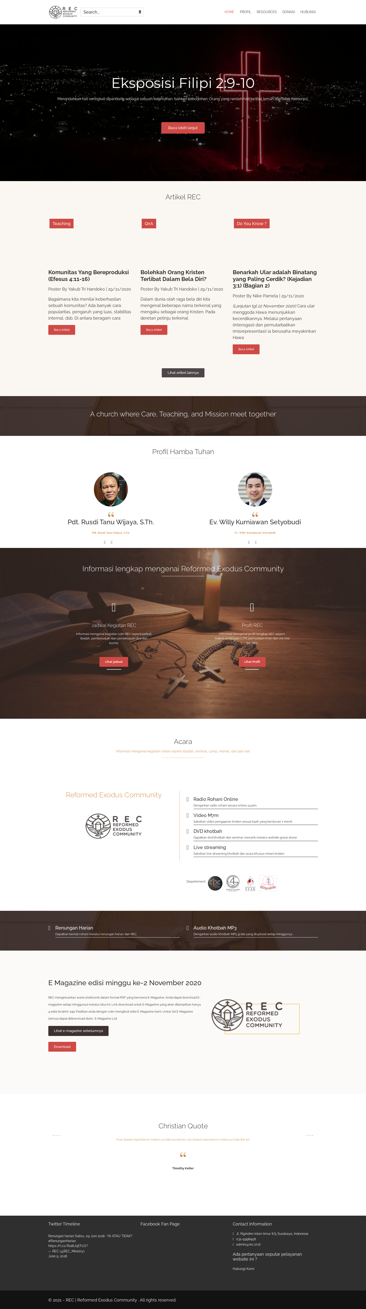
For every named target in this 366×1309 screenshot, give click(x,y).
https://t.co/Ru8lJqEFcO (67, 1245)
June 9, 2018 (57, 1255)
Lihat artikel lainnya (183, 372)
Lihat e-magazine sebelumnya (78, 1030)
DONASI (288, 12)
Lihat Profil (252, 661)
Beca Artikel (62, 329)
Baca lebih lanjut (183, 127)
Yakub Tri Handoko (86, 288)
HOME (229, 12)
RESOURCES (267, 12)
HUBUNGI (308, 12)
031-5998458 (246, 1238)
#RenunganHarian (62, 1240)
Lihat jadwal (114, 661)
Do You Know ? (252, 222)
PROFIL (245, 12)
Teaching (61, 222)
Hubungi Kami (243, 1268)
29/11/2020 (119, 288)
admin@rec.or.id (248, 1244)
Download (62, 1046)
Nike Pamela (265, 295)
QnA (149, 222)
